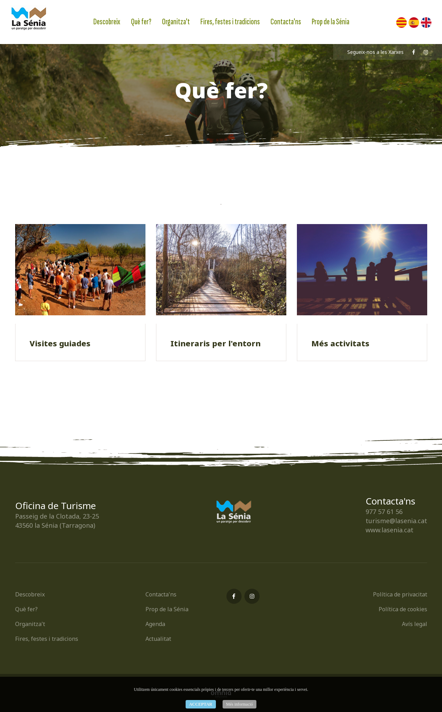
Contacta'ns (285, 22)
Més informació (239, 704)
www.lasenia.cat (389, 530)
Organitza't (176, 22)
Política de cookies (403, 609)
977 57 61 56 (384, 511)
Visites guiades (60, 343)
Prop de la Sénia (330, 22)
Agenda (155, 624)
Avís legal (414, 624)
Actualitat (158, 639)
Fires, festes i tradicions (230, 22)
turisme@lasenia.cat (396, 520)
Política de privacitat (400, 594)
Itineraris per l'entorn (215, 343)
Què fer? (141, 22)
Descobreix (106, 22)
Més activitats (340, 343)
